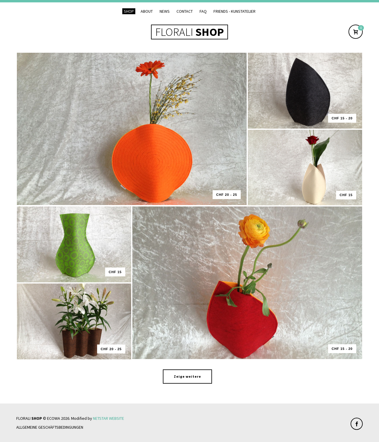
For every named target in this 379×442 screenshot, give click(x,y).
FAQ (203, 11)
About (147, 11)
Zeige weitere (187, 376)
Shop (129, 11)
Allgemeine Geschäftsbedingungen (49, 427)
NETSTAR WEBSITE (108, 418)
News (165, 11)
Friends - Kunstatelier (234, 11)
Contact (184, 11)
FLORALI (189, 32)
